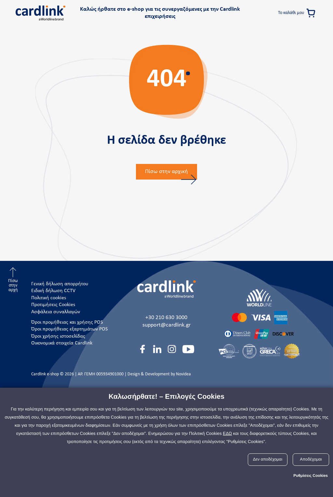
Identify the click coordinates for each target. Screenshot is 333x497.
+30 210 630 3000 (166, 318)
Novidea (183, 374)
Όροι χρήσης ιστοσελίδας (58, 336)
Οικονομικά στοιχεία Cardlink (61, 343)
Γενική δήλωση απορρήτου (59, 284)
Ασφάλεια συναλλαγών (55, 312)
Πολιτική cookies (48, 298)
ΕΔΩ (227, 433)
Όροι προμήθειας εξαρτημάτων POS (69, 329)
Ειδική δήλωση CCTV (53, 290)
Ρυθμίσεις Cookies (310, 475)
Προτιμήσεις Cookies (53, 304)
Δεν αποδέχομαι (267, 459)
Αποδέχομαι (311, 459)
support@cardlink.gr (166, 325)
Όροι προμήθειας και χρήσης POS (67, 322)
